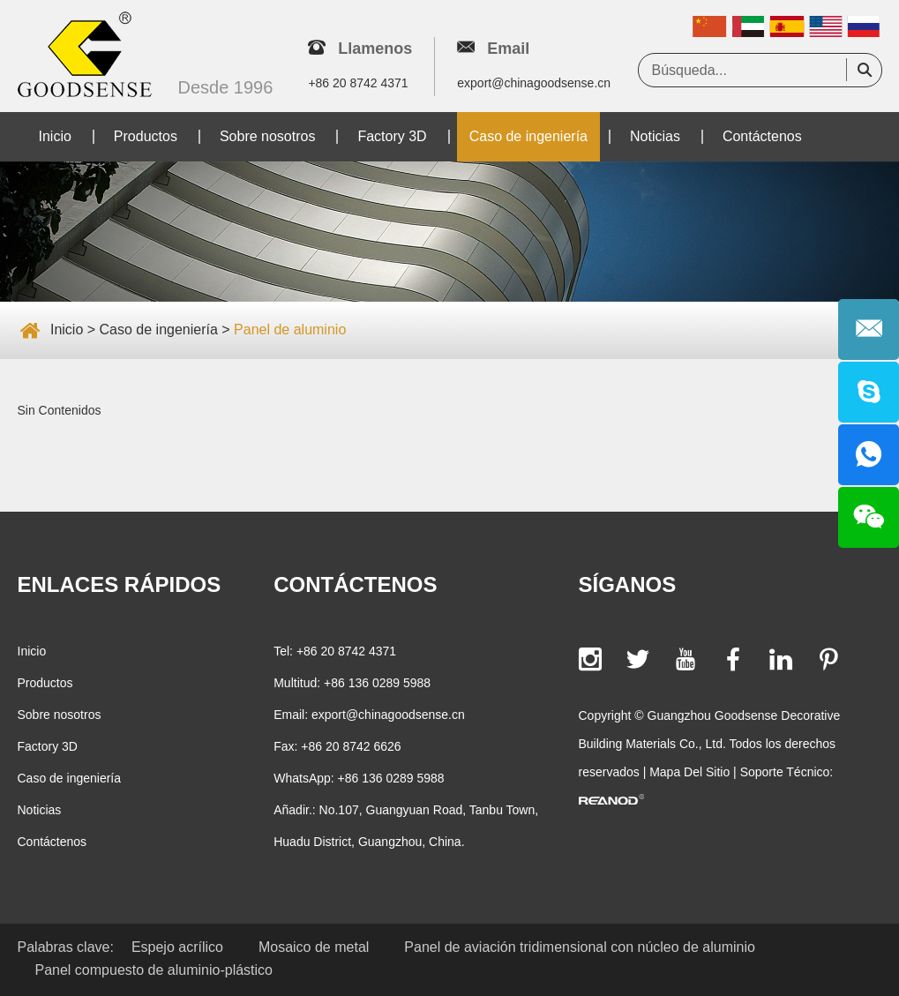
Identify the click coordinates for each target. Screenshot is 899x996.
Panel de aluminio (290, 329)
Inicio (55, 136)
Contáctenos (762, 136)
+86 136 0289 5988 (391, 778)
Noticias (655, 136)
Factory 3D (391, 136)
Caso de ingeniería (528, 136)
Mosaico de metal (313, 947)
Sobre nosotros (268, 136)
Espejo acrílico (177, 947)
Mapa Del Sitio (689, 772)
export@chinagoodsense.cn (534, 83)
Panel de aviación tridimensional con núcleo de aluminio (579, 947)
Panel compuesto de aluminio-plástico (154, 969)
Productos (145, 136)
